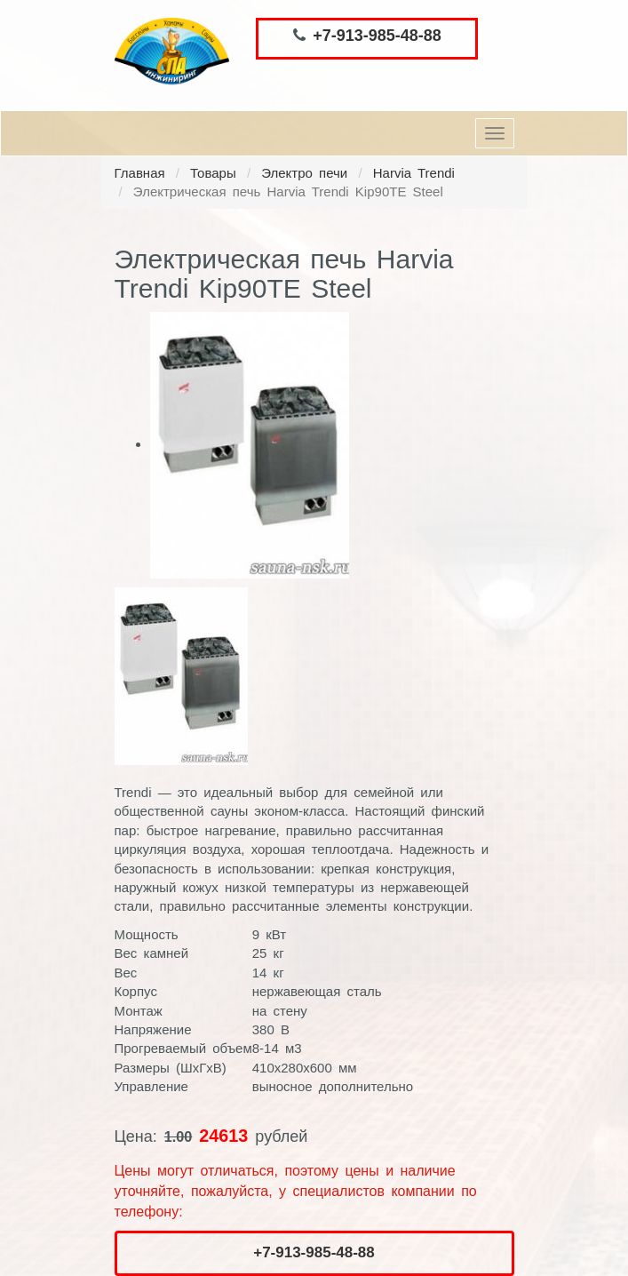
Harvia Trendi (414, 172)
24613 (223, 1135)
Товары (213, 172)
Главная (140, 172)
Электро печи (304, 172)
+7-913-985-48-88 (377, 35)
